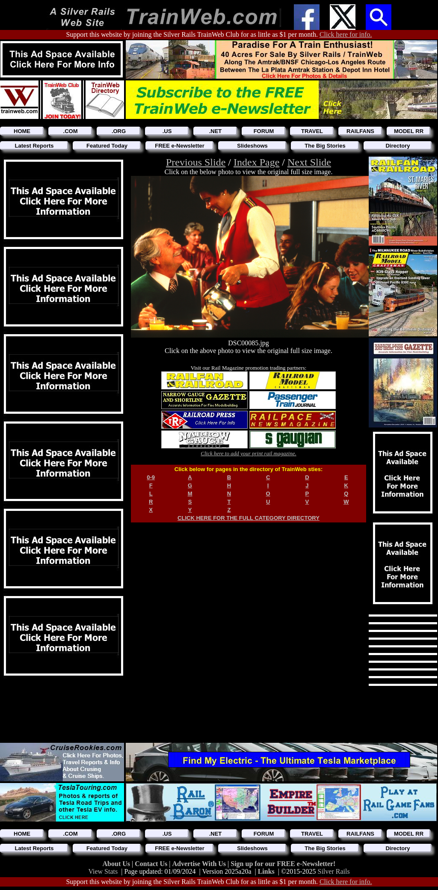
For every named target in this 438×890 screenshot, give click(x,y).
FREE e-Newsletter (179, 145)
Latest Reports (34, 145)
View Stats (103, 871)
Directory (397, 145)
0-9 (151, 477)
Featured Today (106, 145)
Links (266, 871)
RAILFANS (360, 131)
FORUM (264, 131)
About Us (117, 863)
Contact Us (152, 863)
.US (167, 131)
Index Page (256, 162)
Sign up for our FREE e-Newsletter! (283, 863)
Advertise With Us (200, 863)
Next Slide (309, 162)
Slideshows (252, 145)
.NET (215, 131)
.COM (70, 131)
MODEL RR (408, 131)
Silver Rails (334, 871)
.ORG (119, 131)
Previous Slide (195, 162)
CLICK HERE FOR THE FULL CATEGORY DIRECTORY (249, 518)
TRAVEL (312, 131)
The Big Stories (325, 145)
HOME (22, 131)
